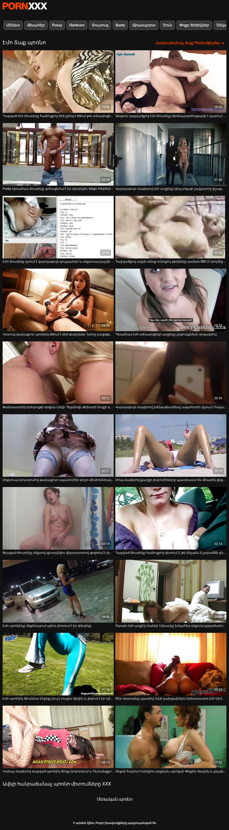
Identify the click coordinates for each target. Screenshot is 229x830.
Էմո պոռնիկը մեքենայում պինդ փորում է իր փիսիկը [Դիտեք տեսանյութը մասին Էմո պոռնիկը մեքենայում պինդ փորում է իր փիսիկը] (47, 626)
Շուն (167, 25)
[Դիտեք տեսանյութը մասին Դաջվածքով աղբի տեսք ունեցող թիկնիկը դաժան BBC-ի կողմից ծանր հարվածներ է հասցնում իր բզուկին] (170, 227)
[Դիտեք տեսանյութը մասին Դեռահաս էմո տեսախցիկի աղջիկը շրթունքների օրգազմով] (170, 300)
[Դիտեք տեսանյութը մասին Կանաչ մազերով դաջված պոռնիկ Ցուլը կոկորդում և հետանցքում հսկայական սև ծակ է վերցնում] (58, 737)
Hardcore (76, 25)
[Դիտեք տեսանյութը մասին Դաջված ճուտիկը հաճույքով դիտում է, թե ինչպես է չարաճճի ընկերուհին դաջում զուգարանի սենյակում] (170, 518)
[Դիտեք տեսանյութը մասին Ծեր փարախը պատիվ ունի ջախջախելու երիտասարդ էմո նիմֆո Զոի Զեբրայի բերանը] (170, 664)
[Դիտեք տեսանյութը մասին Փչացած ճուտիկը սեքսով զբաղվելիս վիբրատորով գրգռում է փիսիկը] (58, 518)
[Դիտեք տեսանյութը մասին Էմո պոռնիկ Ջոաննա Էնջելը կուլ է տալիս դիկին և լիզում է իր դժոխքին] (58, 664)
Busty (120, 25)
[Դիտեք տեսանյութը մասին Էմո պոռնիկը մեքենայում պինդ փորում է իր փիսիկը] (58, 591)
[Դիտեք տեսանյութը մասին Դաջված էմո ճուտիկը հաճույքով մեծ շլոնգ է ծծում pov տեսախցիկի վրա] (58, 81)
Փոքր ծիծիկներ (194, 25)
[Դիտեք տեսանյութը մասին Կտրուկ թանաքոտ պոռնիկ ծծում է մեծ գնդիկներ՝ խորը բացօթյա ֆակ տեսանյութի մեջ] (58, 300)
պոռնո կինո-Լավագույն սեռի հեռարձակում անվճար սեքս (24, 6)
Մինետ (13, 25)
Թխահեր (36, 25)
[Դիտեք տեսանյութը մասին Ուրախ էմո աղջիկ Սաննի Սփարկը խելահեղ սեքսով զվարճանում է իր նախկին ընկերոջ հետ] (170, 591)
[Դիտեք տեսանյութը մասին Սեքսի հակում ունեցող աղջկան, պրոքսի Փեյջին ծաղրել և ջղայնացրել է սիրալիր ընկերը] (170, 737)
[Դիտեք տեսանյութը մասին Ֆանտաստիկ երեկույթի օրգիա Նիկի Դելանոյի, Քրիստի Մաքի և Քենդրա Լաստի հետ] (58, 372)
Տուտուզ (100, 25)
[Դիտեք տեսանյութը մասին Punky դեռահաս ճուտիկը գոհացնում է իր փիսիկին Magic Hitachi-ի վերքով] (58, 154)
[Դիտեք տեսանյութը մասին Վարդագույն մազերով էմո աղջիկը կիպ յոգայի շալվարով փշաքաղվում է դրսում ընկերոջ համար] (170, 154)
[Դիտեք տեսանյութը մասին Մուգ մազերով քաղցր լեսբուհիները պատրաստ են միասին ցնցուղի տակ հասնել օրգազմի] (170, 445)
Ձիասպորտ (144, 25)
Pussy (57, 25)
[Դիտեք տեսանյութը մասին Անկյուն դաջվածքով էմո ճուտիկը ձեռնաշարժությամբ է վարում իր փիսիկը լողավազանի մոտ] (170, 81)
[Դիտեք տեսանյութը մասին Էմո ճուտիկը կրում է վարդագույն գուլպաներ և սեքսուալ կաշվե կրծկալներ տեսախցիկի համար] (58, 227)
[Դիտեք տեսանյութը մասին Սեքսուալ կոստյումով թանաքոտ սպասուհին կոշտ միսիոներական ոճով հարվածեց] (58, 445)
